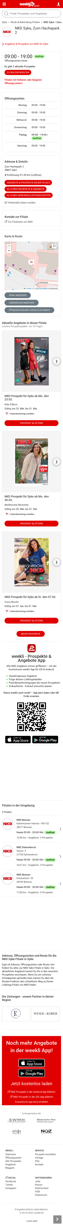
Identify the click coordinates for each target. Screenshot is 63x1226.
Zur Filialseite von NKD (19, 221)
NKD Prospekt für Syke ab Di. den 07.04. (30, 597)
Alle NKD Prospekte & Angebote (25, 189)
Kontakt (39, 1164)
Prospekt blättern (31, 423)
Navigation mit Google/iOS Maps (29, 310)
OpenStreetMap (41, 288)
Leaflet (27, 288)
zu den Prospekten (18, 72)
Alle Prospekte (13, 1161)
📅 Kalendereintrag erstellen (20, 413)
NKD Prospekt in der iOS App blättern (31, 1096)
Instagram (10, 1188)
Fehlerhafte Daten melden (20, 202)
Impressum (41, 1194)
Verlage (39, 1157)
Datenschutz (41, 1188)
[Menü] (4, 4)
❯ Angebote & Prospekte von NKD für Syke (25, 44)
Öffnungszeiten (13, 1157)
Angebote (10, 1164)
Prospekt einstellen (45, 1154)
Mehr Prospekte (30, 634)
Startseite (10, 1154)
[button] (54, 246)
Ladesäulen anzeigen (21, 302)
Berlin (37, 6)
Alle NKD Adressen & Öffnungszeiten (29, 195)
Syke (4, 22)
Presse (38, 1184)
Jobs (37, 1181)
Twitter (9, 1184)
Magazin (9, 1167)
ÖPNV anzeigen (17, 295)
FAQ (37, 1161)
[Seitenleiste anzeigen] (57, 1219)
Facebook (10, 1181)
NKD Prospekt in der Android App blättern (31, 1091)
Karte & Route (13, 236)
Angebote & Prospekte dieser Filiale (28, 182)
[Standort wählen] (58, 4)
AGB (37, 1191)
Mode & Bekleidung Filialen (25, 22)
